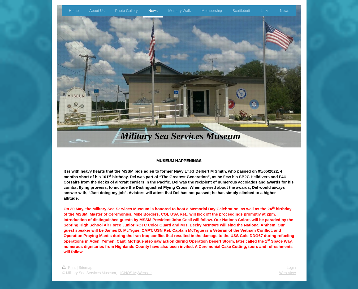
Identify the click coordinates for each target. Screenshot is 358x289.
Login (291, 267)
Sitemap (85, 267)
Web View (287, 273)
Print (69, 267)
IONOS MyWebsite (136, 273)
